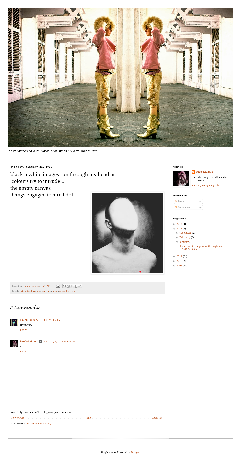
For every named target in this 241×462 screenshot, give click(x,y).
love (33, 291)
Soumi (24, 320)
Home (88, 417)
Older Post (157, 417)
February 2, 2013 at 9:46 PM (59, 341)
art (21, 291)
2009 (180, 265)
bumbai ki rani (31, 286)
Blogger (135, 452)
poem (55, 291)
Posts (179, 201)
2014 (180, 224)
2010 (180, 261)
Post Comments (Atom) (38, 423)
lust (38, 291)
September (185, 232)
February (185, 237)
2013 (180, 228)
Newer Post (17, 417)
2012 (180, 256)
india (27, 291)
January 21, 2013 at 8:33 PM (45, 320)
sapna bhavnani (67, 291)
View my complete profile (206, 185)
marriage (46, 291)
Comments (182, 207)
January (184, 242)
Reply (23, 330)
